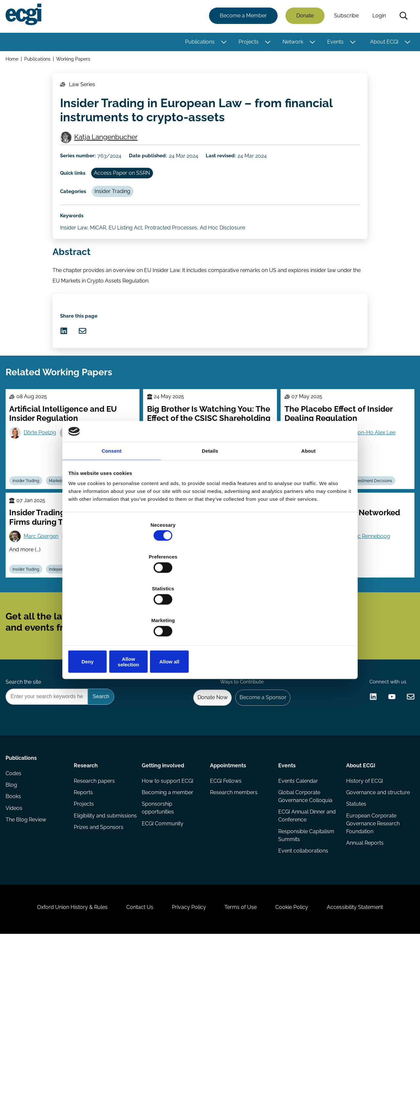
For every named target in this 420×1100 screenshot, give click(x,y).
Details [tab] (210, 504)
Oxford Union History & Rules (53, 1064)
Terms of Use (244, 1064)
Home (14, 62)
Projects (246, 43)
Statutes (355, 946)
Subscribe (344, 17)
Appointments (228, 894)
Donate (302, 17)
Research (87, 894)
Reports (84, 925)
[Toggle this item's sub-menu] (222, 43)
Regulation (204, 661)
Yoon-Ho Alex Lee (379, 511)
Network (290, 43)
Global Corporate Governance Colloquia (304, 929)
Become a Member (241, 17)
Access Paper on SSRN (131, 196)
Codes (16, 912)
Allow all (304, 614)
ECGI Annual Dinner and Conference (300, 950)
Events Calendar (297, 912)
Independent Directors (78, 661)
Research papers (95, 912)
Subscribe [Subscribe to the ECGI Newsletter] (245, 730)
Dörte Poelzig (45, 511)
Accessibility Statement (374, 1064)
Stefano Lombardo (188, 645)
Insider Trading (120, 218)
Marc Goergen (46, 626)
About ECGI (382, 43)
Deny (116, 614)
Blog (13, 925)
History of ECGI (363, 912)
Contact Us (128, 1064)
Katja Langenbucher (110, 153)
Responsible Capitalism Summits (305, 971)
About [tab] (308, 504)
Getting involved (164, 894)
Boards (296, 661)
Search (401, 17)
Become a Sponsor (258, 823)
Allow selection (210, 614)
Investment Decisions (383, 563)
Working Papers (77, 62)
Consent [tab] (112, 504)
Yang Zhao (314, 643)
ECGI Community (163, 959)
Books (15, 938)
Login (377, 17)
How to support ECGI (168, 912)
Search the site (25, 805)
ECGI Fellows (226, 912)
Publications (197, 43)
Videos (16, 952)
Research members (234, 925)
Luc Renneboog (376, 626)
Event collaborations (302, 988)
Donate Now (203, 823)
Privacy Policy (185, 1064)
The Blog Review (28, 965)
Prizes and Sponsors (100, 973)
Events (333, 43)
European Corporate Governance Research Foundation (371, 967)
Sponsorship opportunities (159, 942)
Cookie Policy (303, 1064)
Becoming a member (168, 925)
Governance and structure (365, 929)
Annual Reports (363, 988)
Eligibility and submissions (91, 956)
